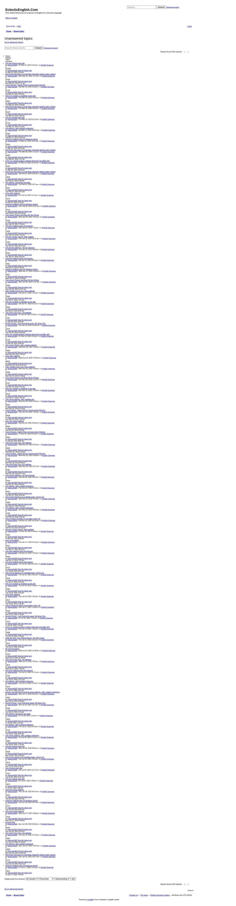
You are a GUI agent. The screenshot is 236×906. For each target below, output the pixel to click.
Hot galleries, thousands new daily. (18, 182)
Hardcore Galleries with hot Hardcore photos (21, 139)
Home (8, 895)
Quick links (10, 26)
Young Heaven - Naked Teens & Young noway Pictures (25, 85)
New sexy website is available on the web (20, 96)
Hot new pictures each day (15, 63)
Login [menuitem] (189, 26)
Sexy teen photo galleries (14, 421)
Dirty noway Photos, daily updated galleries (21, 345)
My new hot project (12, 649)
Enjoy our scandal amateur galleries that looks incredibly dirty (27, 161)
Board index (19, 895)
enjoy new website (12, 540)
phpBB (90, 900)
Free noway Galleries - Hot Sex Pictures (20, 248)
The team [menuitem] (144, 895)
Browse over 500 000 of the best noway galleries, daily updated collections (32, 692)
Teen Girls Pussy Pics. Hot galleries (18, 313)
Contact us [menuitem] (133, 895)
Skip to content (11, 18)
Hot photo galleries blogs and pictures (19, 226)
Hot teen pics (10, 822)
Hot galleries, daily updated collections (19, 128)
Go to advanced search (14, 42)
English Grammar (47, 65)
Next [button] (191, 52)
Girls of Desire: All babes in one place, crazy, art (22, 519)
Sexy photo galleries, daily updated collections (22, 735)
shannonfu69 (12, 65)
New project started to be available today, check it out (24, 497)
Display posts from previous (21, 879)
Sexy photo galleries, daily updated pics (19, 399)
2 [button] (188, 52)
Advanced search (173, 7)
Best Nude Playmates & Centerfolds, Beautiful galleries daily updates (30, 74)
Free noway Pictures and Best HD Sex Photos (22, 215)
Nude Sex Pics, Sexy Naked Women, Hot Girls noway (24, 638)
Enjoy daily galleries (12, 193)
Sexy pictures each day (13, 768)
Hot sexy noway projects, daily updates (19, 237)
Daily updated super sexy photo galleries (20, 291)
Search (161, 7)
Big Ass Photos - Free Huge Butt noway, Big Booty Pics (25, 323)
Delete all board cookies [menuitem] (160, 895)
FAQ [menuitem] (19, 26)
